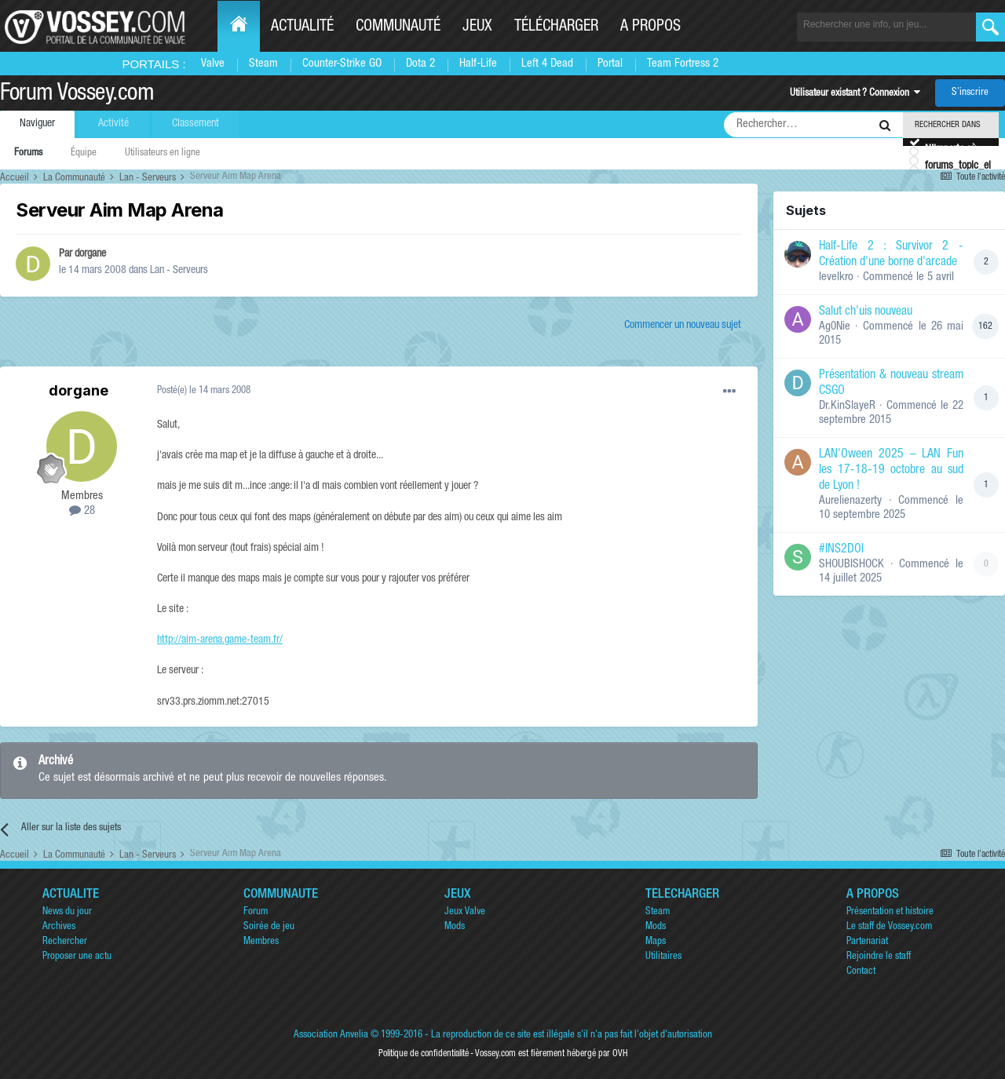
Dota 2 (420, 64)
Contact (860, 972)
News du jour (67, 912)
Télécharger (556, 27)
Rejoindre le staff (878, 957)
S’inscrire (970, 93)
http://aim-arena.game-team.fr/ (220, 640)
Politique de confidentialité (423, 1054)
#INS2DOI (841, 550)
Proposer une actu (76, 957)
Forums (28, 153)
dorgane (90, 254)
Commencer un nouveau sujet (682, 325)
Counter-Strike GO (342, 64)
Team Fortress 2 (682, 64)
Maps (655, 942)
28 (82, 511)
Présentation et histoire (890, 912)
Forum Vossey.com (77, 95)
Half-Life (478, 64)
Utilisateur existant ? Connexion (855, 94)
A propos (650, 27)
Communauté (398, 27)
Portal (610, 64)
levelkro (836, 277)
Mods (454, 927)
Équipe (84, 153)
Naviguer (37, 123)
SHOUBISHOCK (851, 564)
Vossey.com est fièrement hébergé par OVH (551, 1054)
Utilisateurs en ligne (162, 153)
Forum (255, 912)
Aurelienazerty (850, 501)
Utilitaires (663, 957)
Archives (58, 927)
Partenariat (867, 942)
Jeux (477, 27)
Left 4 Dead (547, 64)
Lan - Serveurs (179, 270)
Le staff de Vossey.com (889, 927)
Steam (263, 64)
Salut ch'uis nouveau (865, 312)
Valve (213, 64)
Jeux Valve (464, 912)
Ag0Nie (834, 327)
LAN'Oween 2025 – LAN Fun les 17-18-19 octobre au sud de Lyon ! (891, 471)
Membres (261, 942)
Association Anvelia (331, 1035)
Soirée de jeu (268, 927)
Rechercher (64, 942)
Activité (113, 123)
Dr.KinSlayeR (847, 406)
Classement (195, 123)
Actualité (302, 27)
